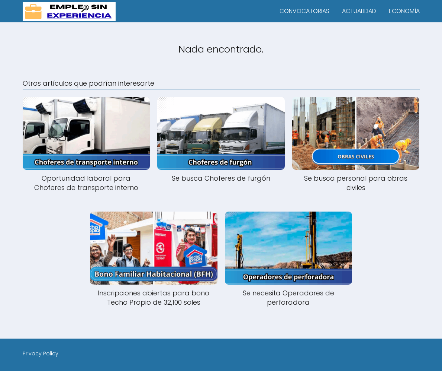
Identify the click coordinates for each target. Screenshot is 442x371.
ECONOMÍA (404, 11)
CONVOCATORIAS (304, 11)
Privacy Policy (40, 353)
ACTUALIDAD (359, 11)
